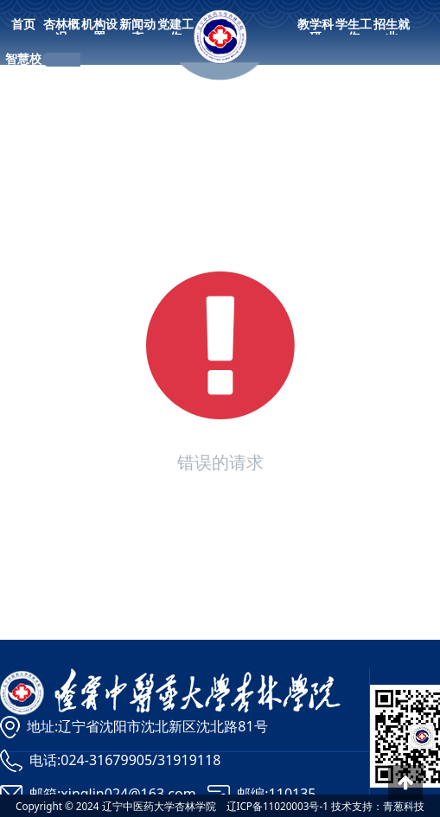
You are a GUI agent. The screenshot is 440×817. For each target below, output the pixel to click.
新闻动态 (137, 30)
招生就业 (391, 30)
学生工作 (353, 30)
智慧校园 (23, 65)
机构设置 (99, 30)
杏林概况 (61, 30)
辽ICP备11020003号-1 (277, 806)
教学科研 (315, 30)
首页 (23, 24)
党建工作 (175, 30)
